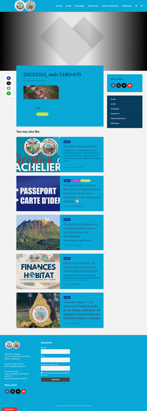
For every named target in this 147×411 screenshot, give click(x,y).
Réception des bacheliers (80, 146)
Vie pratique (79, 6)
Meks (75, 406)
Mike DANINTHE (68, 167)
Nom (42, 356)
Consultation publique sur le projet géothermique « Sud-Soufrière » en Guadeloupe (80, 230)
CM (24, 80)
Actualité (75, 180)
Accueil (59, 6)
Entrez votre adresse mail (49, 364)
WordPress (88, 406)
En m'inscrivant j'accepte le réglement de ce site (55, 374)
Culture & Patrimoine (110, 6)
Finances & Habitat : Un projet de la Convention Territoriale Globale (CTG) (80, 267)
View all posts (42, 114)
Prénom (43, 348)
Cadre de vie (93, 6)
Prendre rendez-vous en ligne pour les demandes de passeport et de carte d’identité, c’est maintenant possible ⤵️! (81, 193)
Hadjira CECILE (67, 284)
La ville (68, 6)
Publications (127, 6)
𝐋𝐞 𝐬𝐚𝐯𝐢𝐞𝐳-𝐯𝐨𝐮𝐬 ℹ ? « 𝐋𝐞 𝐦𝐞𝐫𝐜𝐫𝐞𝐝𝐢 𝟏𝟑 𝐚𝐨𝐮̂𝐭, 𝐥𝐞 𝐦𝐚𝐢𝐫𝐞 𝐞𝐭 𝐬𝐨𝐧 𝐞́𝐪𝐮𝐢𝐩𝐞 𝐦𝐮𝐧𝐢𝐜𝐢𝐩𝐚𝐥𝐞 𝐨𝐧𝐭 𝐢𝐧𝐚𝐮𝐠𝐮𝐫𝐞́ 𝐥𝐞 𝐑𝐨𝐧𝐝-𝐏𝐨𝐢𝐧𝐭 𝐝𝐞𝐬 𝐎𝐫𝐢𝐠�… (81, 312)
